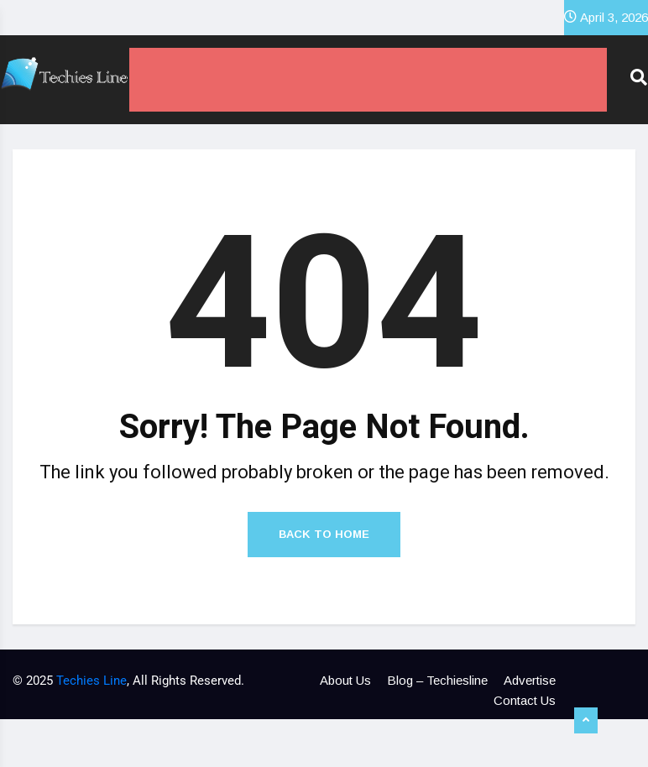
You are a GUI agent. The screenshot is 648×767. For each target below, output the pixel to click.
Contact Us (525, 700)
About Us (345, 680)
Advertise (530, 680)
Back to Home (324, 534)
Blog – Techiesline (437, 680)
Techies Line (91, 680)
